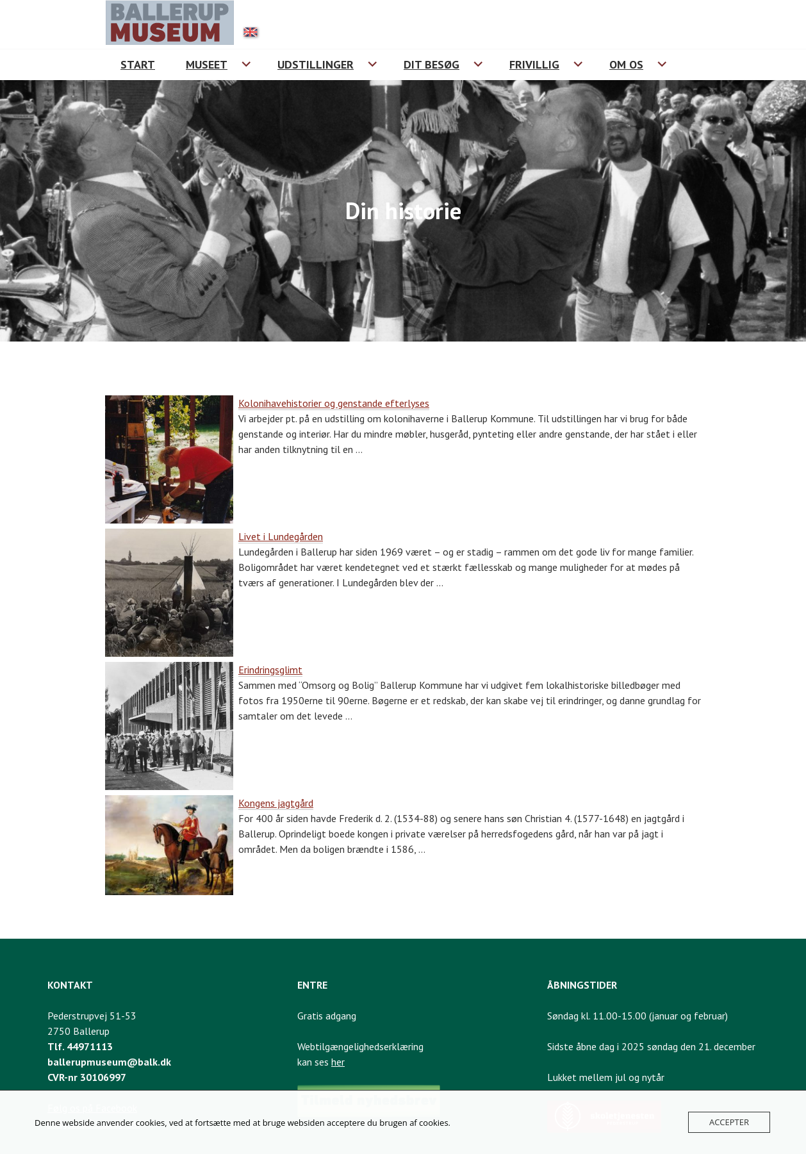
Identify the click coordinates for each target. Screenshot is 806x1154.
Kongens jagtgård (275, 802)
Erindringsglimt (270, 669)
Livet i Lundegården (280, 536)
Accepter (729, 1122)
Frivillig (534, 64)
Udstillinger (315, 64)
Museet (206, 64)
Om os (626, 64)
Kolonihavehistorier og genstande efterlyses (333, 403)
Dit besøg (431, 64)
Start (137, 64)
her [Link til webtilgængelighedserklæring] (338, 1061)
